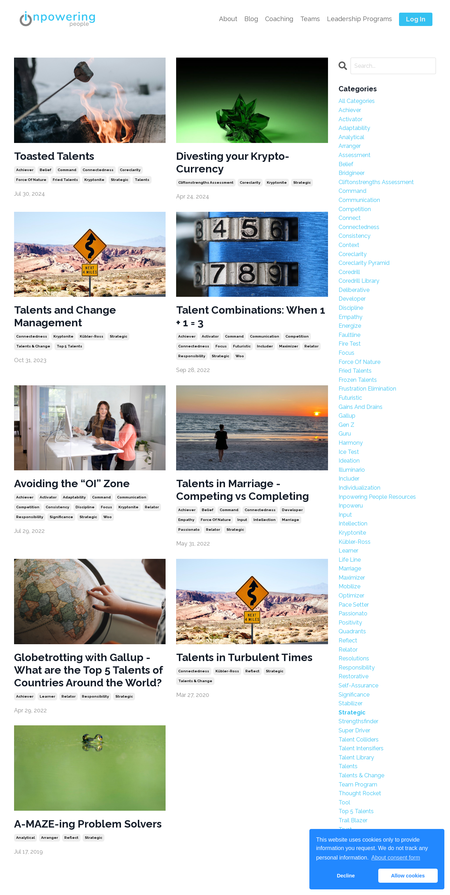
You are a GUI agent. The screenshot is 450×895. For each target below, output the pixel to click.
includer (265, 346)
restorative (353, 676)
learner (47, 696)
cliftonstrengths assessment (205, 182)
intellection (264, 520)
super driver (354, 730)
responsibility (191, 356)
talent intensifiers (361, 748)
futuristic (242, 346)
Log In (415, 19)
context (349, 245)
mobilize (349, 586)
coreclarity (130, 170)
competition (297, 336)
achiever (24, 170)
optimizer (351, 595)
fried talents (65, 180)
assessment (355, 155)
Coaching (279, 18)
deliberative (354, 290)
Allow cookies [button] (408, 875)
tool (344, 802)
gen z (346, 425)
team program (358, 784)
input (242, 520)
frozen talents (358, 380)
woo (240, 356)
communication (264, 336)
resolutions (354, 658)
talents (142, 180)
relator (311, 346)
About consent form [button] (395, 858)
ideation (349, 460)
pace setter (354, 604)
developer (292, 510)
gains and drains (360, 407)
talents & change (33, 346)
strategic (119, 180)
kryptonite (94, 180)
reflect (252, 671)
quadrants (352, 631)
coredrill (349, 272)
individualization (359, 487)
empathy (186, 520)
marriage (290, 520)
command (67, 170)
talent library (356, 757)
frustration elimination (367, 388)
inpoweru (351, 505)
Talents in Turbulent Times (244, 657)
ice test (349, 452)
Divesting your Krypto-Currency (232, 162)
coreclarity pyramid (364, 263)
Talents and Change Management (65, 316)
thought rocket (360, 793)
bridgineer (352, 173)
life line (350, 559)
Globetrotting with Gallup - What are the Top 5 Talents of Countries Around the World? (88, 670)
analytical (25, 838)
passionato (189, 529)
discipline (85, 507)
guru (345, 433)
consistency (57, 507)
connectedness (98, 170)
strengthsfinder (358, 721)
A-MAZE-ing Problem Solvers (88, 824)
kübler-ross (91, 336)
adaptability (74, 497)
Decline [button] (346, 875)
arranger (49, 838)
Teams (310, 18)
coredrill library (359, 280)
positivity (350, 622)
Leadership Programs (359, 18)
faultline (349, 335)
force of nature (31, 180)
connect (350, 218)
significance (61, 517)
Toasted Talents (54, 156)
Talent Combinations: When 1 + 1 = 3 (250, 316)
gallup (347, 415)
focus (221, 346)
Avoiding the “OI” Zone (72, 483)
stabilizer (350, 703)
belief (45, 170)
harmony (351, 442)
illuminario (352, 469)
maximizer (288, 346)
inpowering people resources (377, 497)
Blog (251, 18)
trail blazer (353, 820)
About (228, 18)
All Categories (357, 101)
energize (350, 325)
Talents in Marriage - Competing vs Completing (242, 489)
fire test (350, 343)
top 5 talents (69, 346)
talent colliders (359, 739)
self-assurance (358, 685)
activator (210, 336)
